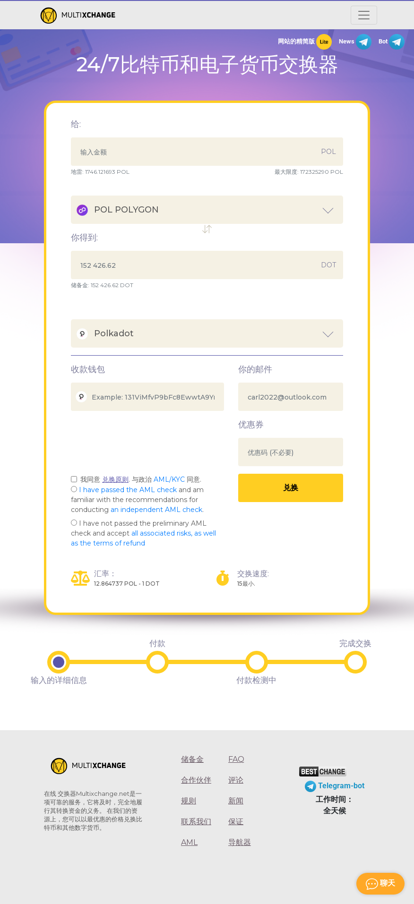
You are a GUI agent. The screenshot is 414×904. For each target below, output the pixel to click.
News (355, 42)
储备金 (192, 759)
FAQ (236, 759)
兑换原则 (115, 479)
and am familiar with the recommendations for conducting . (137, 500)
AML (189, 842)
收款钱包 (88, 369)
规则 (188, 800)
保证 (235, 821)
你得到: (84, 237)
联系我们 (196, 821)
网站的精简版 (305, 42)
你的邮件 (255, 369)
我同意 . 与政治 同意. (140, 479)
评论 (235, 780)
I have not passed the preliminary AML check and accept (143, 533)
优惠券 (251, 424)
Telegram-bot (334, 785)
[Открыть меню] (364, 15)
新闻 (235, 800)
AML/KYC (169, 479)
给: (76, 124)
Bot (392, 42)
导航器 (239, 842)
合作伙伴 (196, 780)
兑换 (290, 487)
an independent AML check (156, 509)
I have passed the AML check (128, 490)
